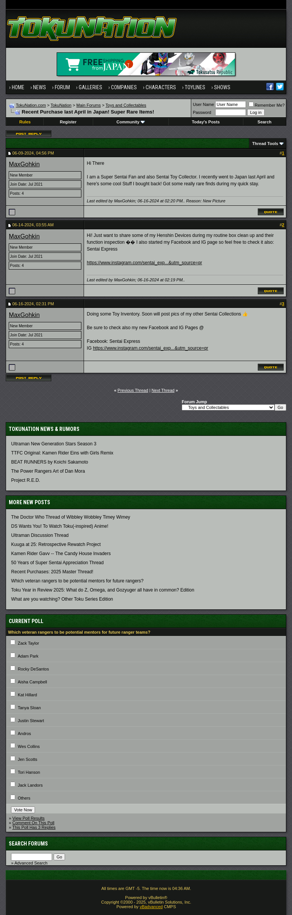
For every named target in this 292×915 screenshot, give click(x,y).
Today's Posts (205, 122)
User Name (203, 104)
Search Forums (28, 844)
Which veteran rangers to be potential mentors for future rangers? (77, 581)
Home (18, 87)
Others (24, 798)
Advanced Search (31, 863)
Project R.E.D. (25, 480)
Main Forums (88, 105)
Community (130, 122)
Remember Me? (267, 105)
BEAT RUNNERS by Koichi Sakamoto (49, 462)
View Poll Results (29, 818)
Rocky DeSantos (33, 669)
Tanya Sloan (29, 707)
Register (68, 122)
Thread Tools (265, 143)
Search (264, 122)
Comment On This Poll (33, 822)
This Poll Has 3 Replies (34, 827)
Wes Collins (29, 746)
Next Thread (163, 390)
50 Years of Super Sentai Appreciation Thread (57, 562)
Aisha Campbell (32, 682)
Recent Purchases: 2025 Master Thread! (52, 571)
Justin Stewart (31, 720)
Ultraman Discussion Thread (39, 535)
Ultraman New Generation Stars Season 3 (53, 443)
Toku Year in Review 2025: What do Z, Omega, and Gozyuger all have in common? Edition (102, 590)
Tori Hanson (29, 772)
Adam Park (28, 656)
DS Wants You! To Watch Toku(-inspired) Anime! (59, 526)
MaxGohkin (24, 164)
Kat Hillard (27, 695)
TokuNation (61, 105)
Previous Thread (132, 390)
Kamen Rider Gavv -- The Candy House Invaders (61, 553)
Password (202, 112)
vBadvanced (151, 906)
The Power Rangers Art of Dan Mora (48, 471)
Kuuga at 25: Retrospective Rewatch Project (55, 544)
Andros (24, 733)
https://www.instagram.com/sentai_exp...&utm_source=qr (144, 262)
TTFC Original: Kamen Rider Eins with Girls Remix (62, 453)
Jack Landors (30, 785)
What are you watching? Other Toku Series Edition (62, 599)
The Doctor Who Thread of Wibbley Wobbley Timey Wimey (70, 517)
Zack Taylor (28, 643)
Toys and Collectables (126, 105)
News (39, 87)
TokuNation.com (31, 105)
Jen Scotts (27, 759)
